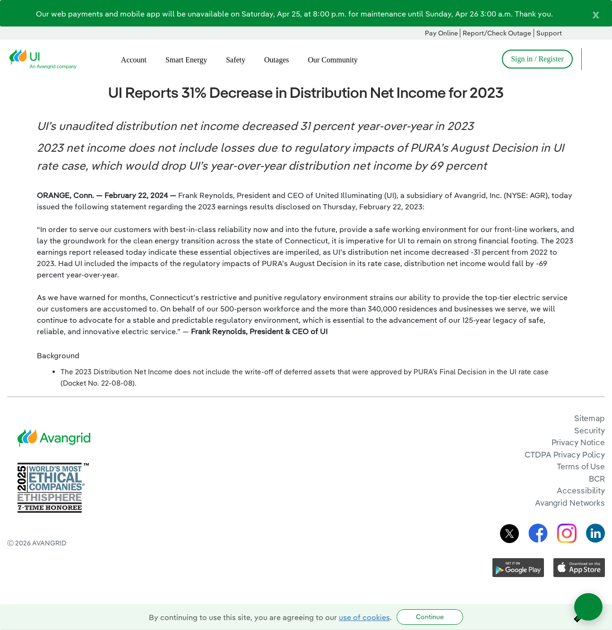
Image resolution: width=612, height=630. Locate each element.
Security (589, 430)
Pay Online (441, 33)
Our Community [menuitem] (332, 60)
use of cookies (364, 617)
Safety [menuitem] (235, 60)
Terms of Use (581, 466)
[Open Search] (593, 59)
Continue (430, 617)
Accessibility (581, 490)
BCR (597, 478)
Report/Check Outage (497, 33)
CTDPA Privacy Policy (565, 454)
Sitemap (589, 418)
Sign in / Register (537, 59)
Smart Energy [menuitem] (186, 60)
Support (549, 33)
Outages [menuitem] (276, 60)
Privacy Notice (578, 442)
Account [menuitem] (134, 60)
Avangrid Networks (570, 503)
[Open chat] (588, 607)
